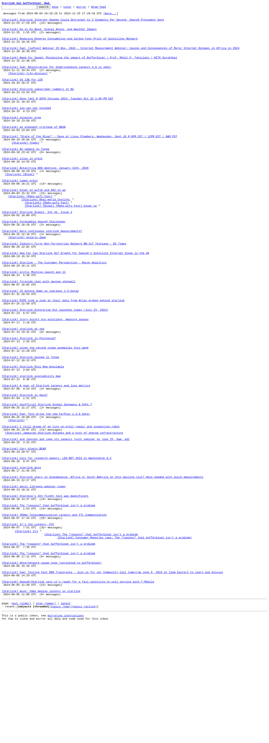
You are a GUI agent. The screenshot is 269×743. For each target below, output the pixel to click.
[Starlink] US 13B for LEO (22, 95)
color (74, 8)
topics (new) (61, 725)
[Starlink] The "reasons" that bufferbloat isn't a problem (48, 605)
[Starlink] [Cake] (26, 170)
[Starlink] (16, 503)
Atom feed (105, 8)
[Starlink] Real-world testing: (46, 238)
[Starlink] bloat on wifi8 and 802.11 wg (34, 227)
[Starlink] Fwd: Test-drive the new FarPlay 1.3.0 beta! (46, 496)
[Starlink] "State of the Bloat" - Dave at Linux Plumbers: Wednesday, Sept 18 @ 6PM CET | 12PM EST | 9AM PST (89, 163)
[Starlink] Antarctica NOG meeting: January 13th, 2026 (45, 200)
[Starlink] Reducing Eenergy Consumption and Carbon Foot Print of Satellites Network (70, 45)
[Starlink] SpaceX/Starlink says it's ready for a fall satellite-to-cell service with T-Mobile (78, 696)
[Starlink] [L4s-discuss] (27, 87)
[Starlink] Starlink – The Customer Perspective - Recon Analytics (54, 314)
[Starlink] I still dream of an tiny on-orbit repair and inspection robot (61, 511)
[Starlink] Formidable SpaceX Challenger (34, 265)
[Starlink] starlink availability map (31, 450)
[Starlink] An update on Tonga (25, 178)
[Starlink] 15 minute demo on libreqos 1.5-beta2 (40, 348)
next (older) (21, 721)
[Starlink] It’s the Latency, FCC (28, 628)
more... (110, 15)
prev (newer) (46, 721)
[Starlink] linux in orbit (22, 189)
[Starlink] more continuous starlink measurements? (42, 276)
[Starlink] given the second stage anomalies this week (45, 416)
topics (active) (84, 725)
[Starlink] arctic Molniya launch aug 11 (34, 325)
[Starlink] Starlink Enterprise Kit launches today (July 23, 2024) (55, 371)
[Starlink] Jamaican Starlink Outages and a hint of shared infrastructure (64, 518)
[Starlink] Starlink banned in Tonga (30, 428)
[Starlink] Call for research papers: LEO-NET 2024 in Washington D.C (57, 549)
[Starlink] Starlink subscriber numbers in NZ (38, 106)
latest (66, 721)
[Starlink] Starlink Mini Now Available (33, 439)
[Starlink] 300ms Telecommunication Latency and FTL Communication (54, 617)
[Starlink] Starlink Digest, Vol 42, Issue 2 (37, 253)
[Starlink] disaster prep (21, 140)
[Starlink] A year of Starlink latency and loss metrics (46, 462)
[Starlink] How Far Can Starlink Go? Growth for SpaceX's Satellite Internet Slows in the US (75, 303)
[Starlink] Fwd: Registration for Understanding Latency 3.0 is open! (57, 79)
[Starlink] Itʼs (27, 636)
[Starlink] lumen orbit (20, 216)
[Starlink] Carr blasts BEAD (24, 537)
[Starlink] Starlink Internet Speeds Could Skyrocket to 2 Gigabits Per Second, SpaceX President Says (83, 23)
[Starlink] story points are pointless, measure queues (45, 382)
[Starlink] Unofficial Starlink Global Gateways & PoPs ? (47, 484)
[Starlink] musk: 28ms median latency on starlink (41, 708)
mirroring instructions (65, 734)
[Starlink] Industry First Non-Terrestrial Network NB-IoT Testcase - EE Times (64, 291)
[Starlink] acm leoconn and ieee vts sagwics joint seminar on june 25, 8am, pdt (65, 526)
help (61, 8)
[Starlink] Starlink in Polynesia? (29, 405)
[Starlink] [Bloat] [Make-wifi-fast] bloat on (61, 246)
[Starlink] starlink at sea (23, 393)
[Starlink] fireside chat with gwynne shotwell (38, 337)
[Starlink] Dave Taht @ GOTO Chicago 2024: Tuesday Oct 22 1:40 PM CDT (57, 117)
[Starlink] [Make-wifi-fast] (30, 235)
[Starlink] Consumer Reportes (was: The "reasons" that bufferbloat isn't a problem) (124, 643)
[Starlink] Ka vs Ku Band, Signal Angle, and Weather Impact (49, 34)
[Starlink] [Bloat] (19, 208)
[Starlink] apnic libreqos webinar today (34, 583)
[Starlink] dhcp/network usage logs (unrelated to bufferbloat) (52, 674)
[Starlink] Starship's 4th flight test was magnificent (45, 594)
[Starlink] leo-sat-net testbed (26, 129)
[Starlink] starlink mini (21, 560)
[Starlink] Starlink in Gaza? (24, 473)
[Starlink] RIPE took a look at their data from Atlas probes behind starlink (63, 359)
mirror (88, 8)
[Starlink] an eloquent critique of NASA (34, 151)
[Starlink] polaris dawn (27, 284)
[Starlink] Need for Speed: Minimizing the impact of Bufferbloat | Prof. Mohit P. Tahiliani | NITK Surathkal (89, 68)
